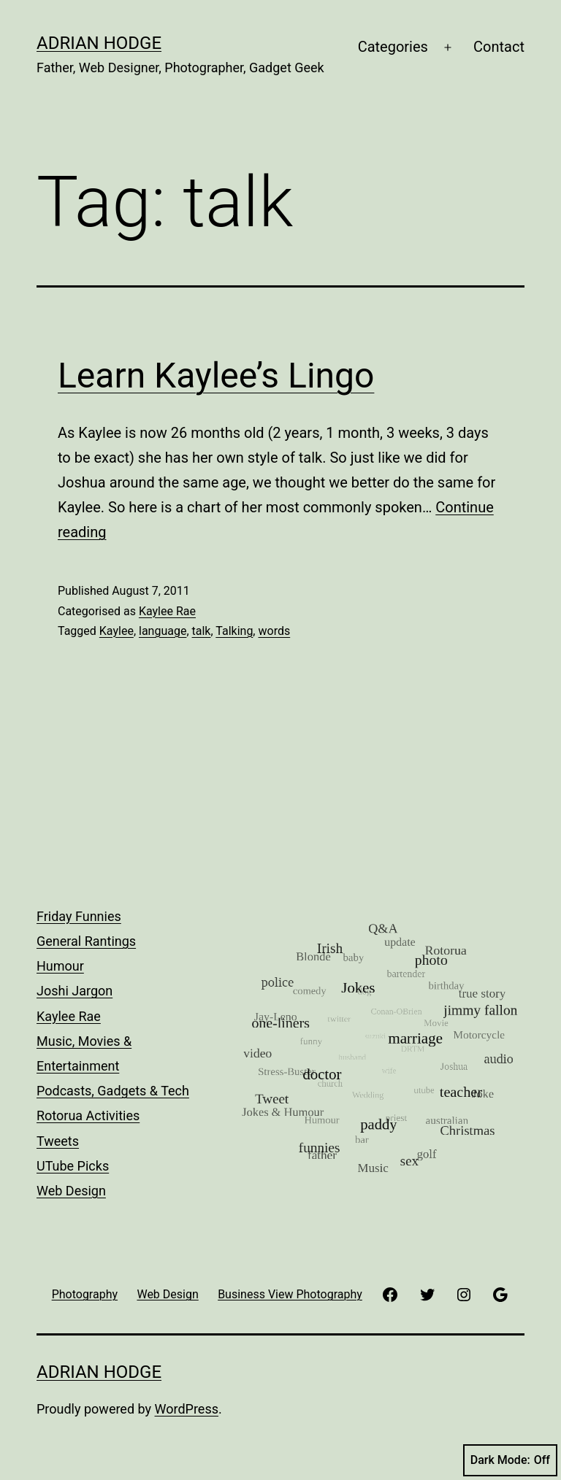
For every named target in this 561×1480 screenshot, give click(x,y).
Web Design (71, 1190)
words (274, 631)
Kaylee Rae (167, 611)
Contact (498, 46)
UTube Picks (73, 1165)
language (162, 631)
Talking (234, 631)
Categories (393, 46)
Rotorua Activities (88, 1115)
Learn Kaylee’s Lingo (216, 375)
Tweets (58, 1141)
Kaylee (116, 631)
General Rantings (86, 941)
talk (201, 631)
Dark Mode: (510, 1460)
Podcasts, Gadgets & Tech (113, 1090)
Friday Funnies (79, 916)
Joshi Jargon (74, 990)
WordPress (186, 1409)
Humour (60, 966)
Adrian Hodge (99, 43)
